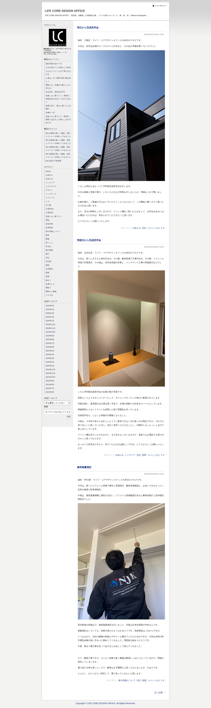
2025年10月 (50, 332)
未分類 (48, 261)
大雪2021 (49, 213)
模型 (47, 265)
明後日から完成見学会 (89, 240)
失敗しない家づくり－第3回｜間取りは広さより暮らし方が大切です (58, 119)
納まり (48, 280)
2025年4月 (50, 354)
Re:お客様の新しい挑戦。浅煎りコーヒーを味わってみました (58, 134)
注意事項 (49, 269)
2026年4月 (50, 309)
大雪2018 (49, 209)
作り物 (48, 205)
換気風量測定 (84, 467)
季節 (47, 220)
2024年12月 (50, 369)
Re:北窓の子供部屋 (53, 161)
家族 (47, 239)
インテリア (130, 455)
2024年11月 (50, 373)
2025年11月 (50, 328)
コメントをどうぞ (156, 228)
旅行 (47, 254)
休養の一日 (50, 113)
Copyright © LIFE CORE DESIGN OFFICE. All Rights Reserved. (105, 703)
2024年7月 (50, 388)
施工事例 (49, 250)
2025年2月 (50, 362)
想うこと (49, 243)
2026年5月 (50, 306)
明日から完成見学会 (88, 27)
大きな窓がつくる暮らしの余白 (58, 67)
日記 (144, 228)
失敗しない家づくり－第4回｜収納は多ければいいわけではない (58, 99)
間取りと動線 (51, 291)
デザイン (49, 190)
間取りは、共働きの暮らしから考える (58, 86)
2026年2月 (50, 317)
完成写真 (49, 228)
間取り (48, 288)
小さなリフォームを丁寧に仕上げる (58, 72)
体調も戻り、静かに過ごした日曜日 (58, 107)
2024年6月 (50, 392)
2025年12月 (50, 324)
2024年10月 (50, 377)
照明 (144, 455)
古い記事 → (159, 692)
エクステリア (51, 186)
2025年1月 (50, 366)
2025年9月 (50, 336)
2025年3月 (50, 358)
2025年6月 (50, 347)
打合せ (48, 246)
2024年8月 (50, 385)
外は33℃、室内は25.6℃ (55, 92)
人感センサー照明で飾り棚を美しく (58, 79)
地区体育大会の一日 (54, 64)
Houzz (48, 171)
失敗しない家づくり (54, 216)
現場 (144, 680)
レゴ (47, 201)
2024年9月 (50, 381)
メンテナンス (51, 194)
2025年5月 (50, 351)
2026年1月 (50, 321)
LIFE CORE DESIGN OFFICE (65, 10)
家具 (47, 235)
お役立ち (49, 175)
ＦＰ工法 (49, 295)
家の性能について (127, 680)
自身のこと (50, 284)
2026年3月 (50, 313)
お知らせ (136, 228)
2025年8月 (50, 339)
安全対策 (49, 224)
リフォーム (50, 198)
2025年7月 (50, 343)
